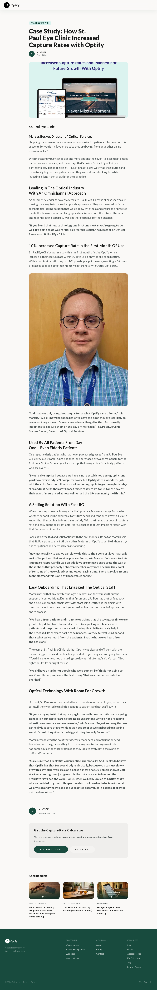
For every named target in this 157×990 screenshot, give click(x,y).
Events (130, 949)
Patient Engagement (75, 949)
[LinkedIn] (145, 982)
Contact (100, 954)
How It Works (72, 958)
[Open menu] (150, 5)
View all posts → (47, 813)
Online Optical (72, 945)
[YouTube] (140, 982)
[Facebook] (150, 982)
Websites (70, 954)
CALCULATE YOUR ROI (51, 849)
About (99, 945)
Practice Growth (40, 23)
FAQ (129, 962)
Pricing (99, 949)
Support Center (134, 967)
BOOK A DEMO (82, 849)
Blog (129, 945)
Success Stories (134, 954)
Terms (26, 982)
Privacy (34, 982)
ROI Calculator (134, 958)
